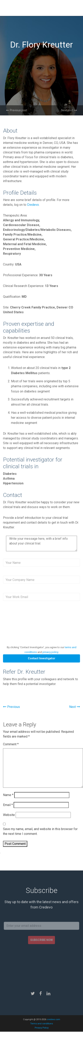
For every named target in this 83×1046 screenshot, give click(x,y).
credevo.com (53, 1019)
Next (74, 707)
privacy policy (50, 652)
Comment (11, 744)
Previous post (16, 110)
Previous (11, 707)
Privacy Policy (42, 1027)
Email (8, 805)
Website (9, 815)
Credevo (33, 205)
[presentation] (36, 626)
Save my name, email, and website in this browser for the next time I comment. (40, 831)
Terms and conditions (41, 1023)
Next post (69, 110)
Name (8, 795)
